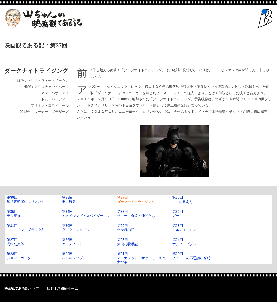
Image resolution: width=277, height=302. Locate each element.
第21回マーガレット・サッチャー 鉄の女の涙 (141, 258)
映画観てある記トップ (21, 288)
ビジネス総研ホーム (62, 288)
